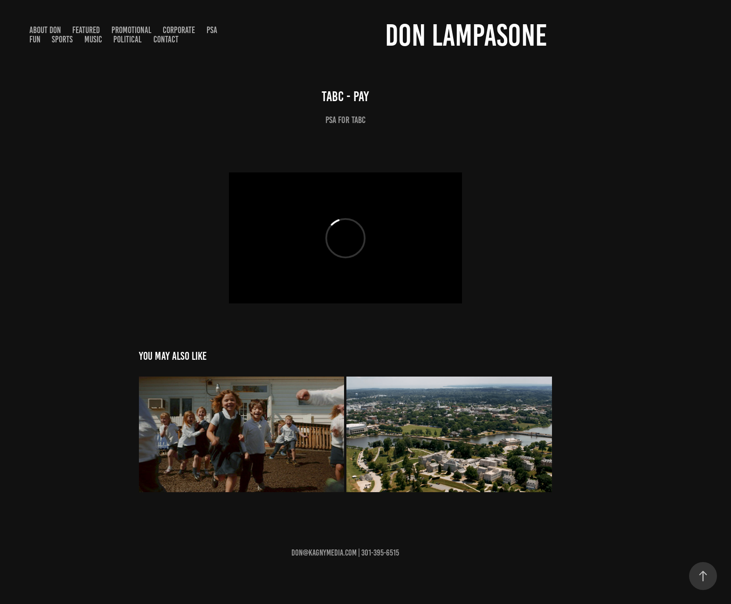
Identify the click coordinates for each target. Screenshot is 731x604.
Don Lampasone (466, 35)
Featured (86, 30)
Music (93, 39)
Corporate (179, 30)
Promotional (131, 30)
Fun (35, 39)
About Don (45, 30)
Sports (62, 39)
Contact (166, 39)
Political (127, 39)
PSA (212, 30)
